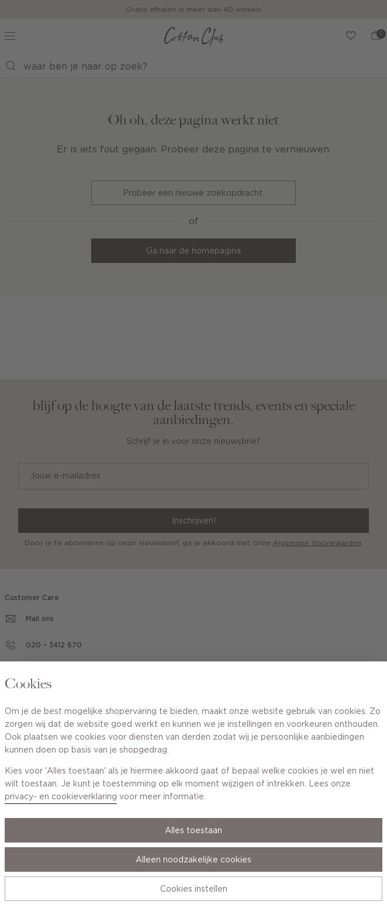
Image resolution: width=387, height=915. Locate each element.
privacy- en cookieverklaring (61, 797)
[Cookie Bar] (193, 457)
